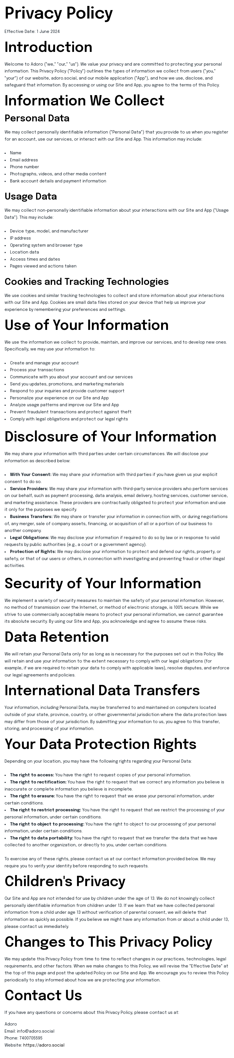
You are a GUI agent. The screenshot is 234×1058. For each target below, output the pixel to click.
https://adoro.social (43, 1045)
